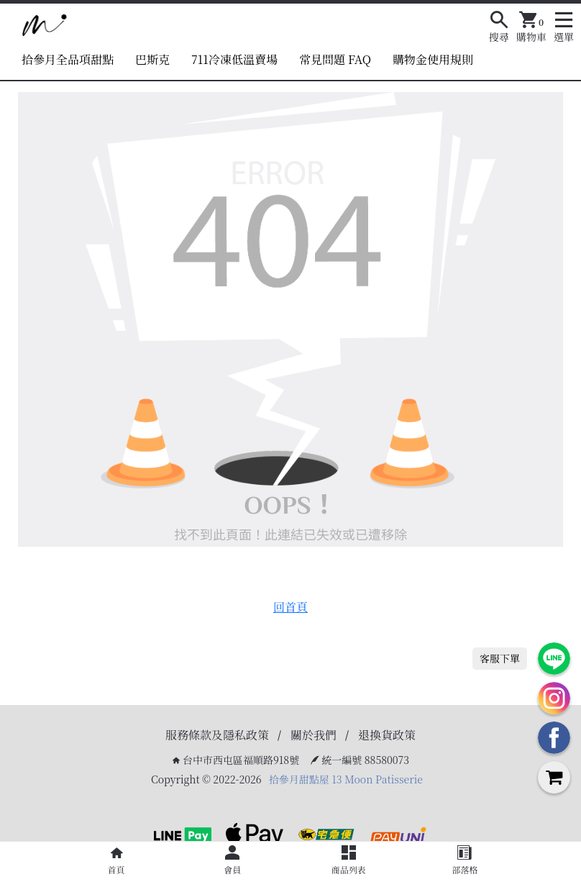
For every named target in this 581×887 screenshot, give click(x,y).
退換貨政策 (387, 735)
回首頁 (290, 607)
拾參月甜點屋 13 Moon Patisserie (346, 779)
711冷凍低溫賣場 (234, 59)
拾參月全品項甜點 (68, 59)
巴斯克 (152, 59)
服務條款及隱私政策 (217, 735)
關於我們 (313, 735)
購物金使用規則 (433, 59)
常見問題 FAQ (335, 59)
